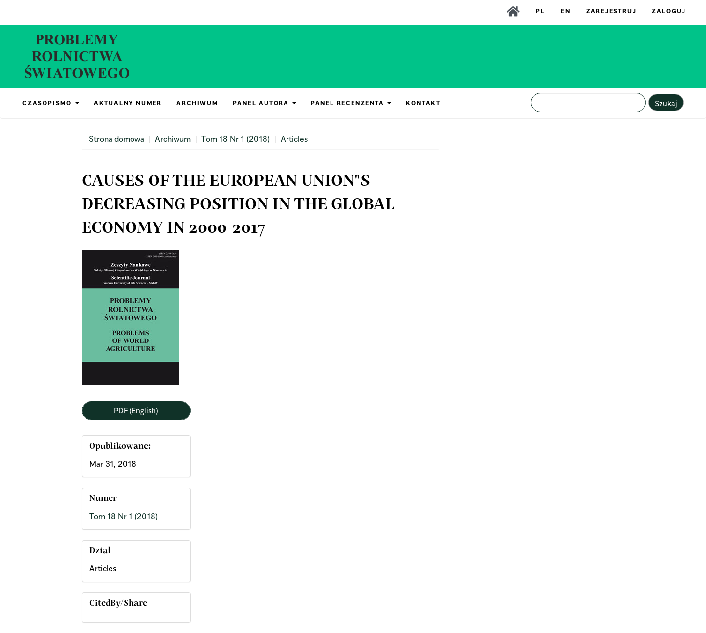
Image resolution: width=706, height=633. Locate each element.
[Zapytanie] (588, 102)
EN (566, 11)
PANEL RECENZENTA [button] (351, 103)
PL (540, 11)
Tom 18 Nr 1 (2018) (235, 139)
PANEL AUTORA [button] (264, 103)
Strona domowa (116, 139)
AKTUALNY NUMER (128, 103)
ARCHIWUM (197, 103)
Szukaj (666, 103)
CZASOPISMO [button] (50, 103)
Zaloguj (669, 11)
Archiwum (173, 139)
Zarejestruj (611, 11)
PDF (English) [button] (136, 410)
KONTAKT (423, 103)
